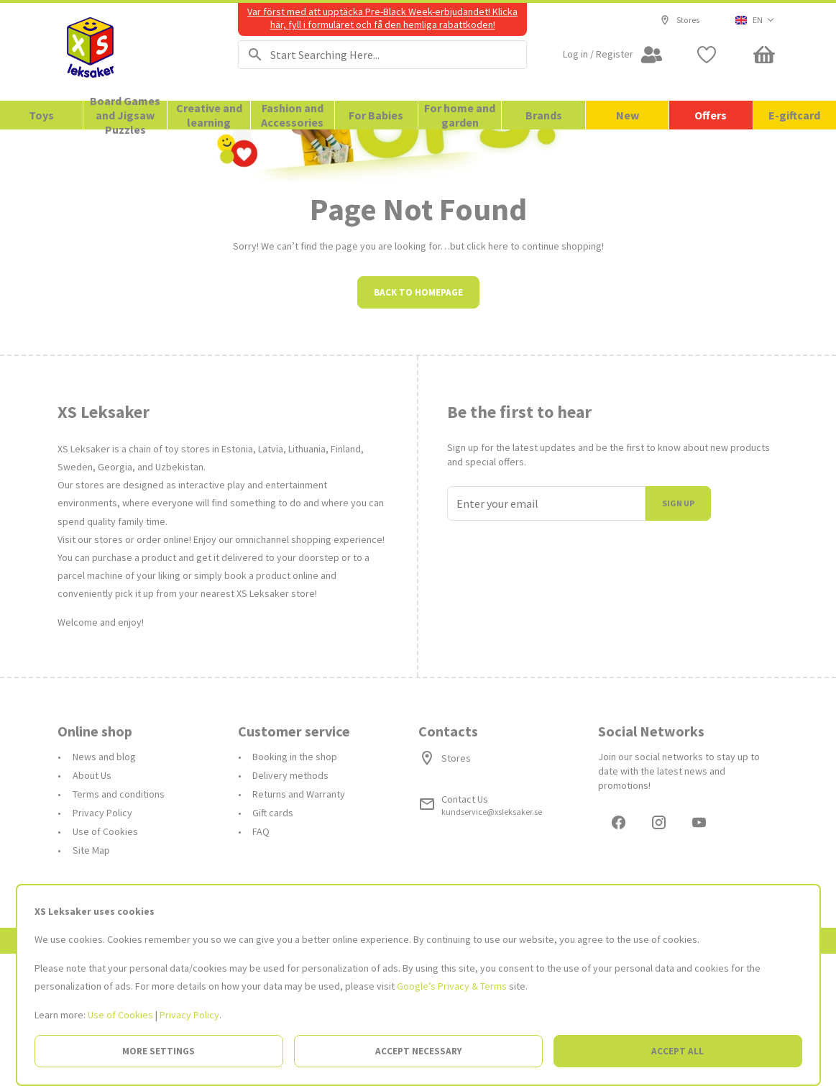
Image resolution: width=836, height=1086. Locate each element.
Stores (679, 20)
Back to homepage (418, 422)
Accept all (677, 1051)
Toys (41, 115)
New (627, 115)
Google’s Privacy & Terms (452, 986)
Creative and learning (209, 115)
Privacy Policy (189, 1014)
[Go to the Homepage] (130, 51)
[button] (755, 20)
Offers (710, 115)
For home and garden (459, 115)
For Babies (376, 115)
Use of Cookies (120, 1014)
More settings (158, 1051)
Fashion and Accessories (292, 115)
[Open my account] (613, 54)
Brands (543, 115)
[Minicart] (764, 54)
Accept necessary (418, 1051)
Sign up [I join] (678, 632)
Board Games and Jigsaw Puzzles (125, 115)
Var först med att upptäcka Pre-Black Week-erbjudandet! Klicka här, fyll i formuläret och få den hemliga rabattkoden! (382, 18)
